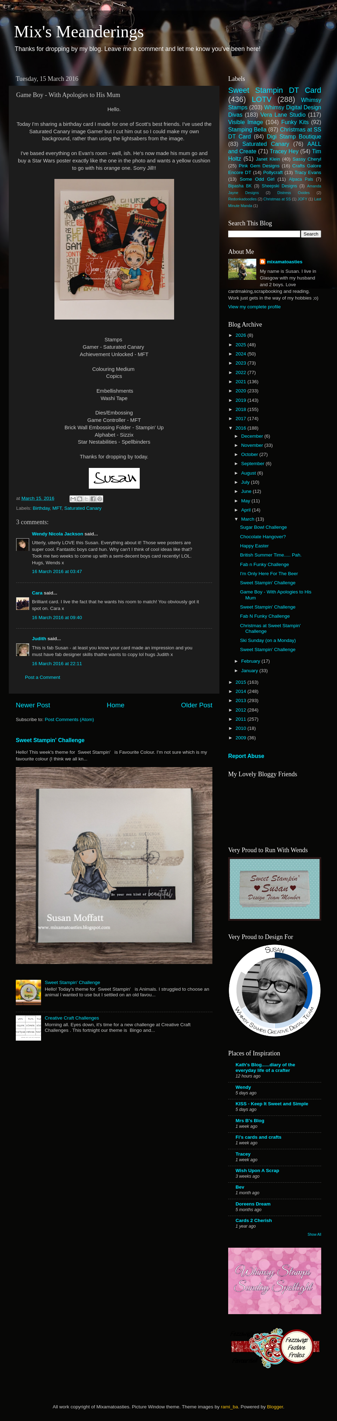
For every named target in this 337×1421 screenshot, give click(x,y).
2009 (241, 737)
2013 (241, 700)
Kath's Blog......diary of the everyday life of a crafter (265, 1067)
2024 (241, 353)
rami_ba (229, 1406)
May (246, 500)
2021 (241, 381)
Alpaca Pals (301, 179)
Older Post (196, 705)
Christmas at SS (277, 199)
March (248, 519)
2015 (241, 682)
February (251, 661)
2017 (241, 418)
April (246, 510)
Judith (39, 638)
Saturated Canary (82, 508)
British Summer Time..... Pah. (271, 555)
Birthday (41, 508)
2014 (241, 691)
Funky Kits (295, 122)
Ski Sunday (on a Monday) (268, 640)
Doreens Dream (253, 1204)
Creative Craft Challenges (72, 1018)
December (252, 436)
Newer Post (33, 705)
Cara (37, 593)
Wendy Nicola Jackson (57, 533)
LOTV (261, 99)
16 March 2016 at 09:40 (57, 617)
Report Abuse (246, 756)
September (253, 463)
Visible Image (245, 122)
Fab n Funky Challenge (264, 564)
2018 (241, 409)
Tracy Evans (308, 172)
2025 (241, 344)
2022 (241, 372)
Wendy (243, 1087)
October (250, 454)
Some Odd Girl (257, 179)
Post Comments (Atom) (69, 719)
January (250, 670)
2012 (241, 710)
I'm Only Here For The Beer (269, 573)
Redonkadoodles (242, 199)
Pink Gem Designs (259, 165)
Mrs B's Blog (250, 1120)
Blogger (275, 1406)
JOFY (303, 199)
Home (115, 705)
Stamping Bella (247, 129)
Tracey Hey (284, 151)
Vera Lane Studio (283, 114)
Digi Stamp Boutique (294, 136)
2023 (241, 363)
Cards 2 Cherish (254, 1220)
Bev (240, 1187)
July (246, 482)
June (247, 491)
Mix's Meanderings (79, 31)
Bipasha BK (240, 186)
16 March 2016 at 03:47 (57, 571)
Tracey (243, 1154)
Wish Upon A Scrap (257, 1170)
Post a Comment (42, 677)
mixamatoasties (284, 261)
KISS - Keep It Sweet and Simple (272, 1103)
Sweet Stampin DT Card (274, 90)
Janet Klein (268, 159)
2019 (241, 400)
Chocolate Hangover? (263, 536)
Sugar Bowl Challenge (263, 527)
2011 (241, 719)
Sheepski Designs (279, 186)
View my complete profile (254, 306)
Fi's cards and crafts (259, 1137)
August (249, 473)
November (252, 445)
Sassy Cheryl (306, 159)
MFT (56, 508)
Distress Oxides (293, 193)
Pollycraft (273, 172)
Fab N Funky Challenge (265, 616)
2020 (241, 390)
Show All (314, 1234)
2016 (241, 428)
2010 (241, 728)
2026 (241, 335)
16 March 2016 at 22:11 (57, 663)
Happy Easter (254, 545)
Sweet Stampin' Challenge (50, 740)
